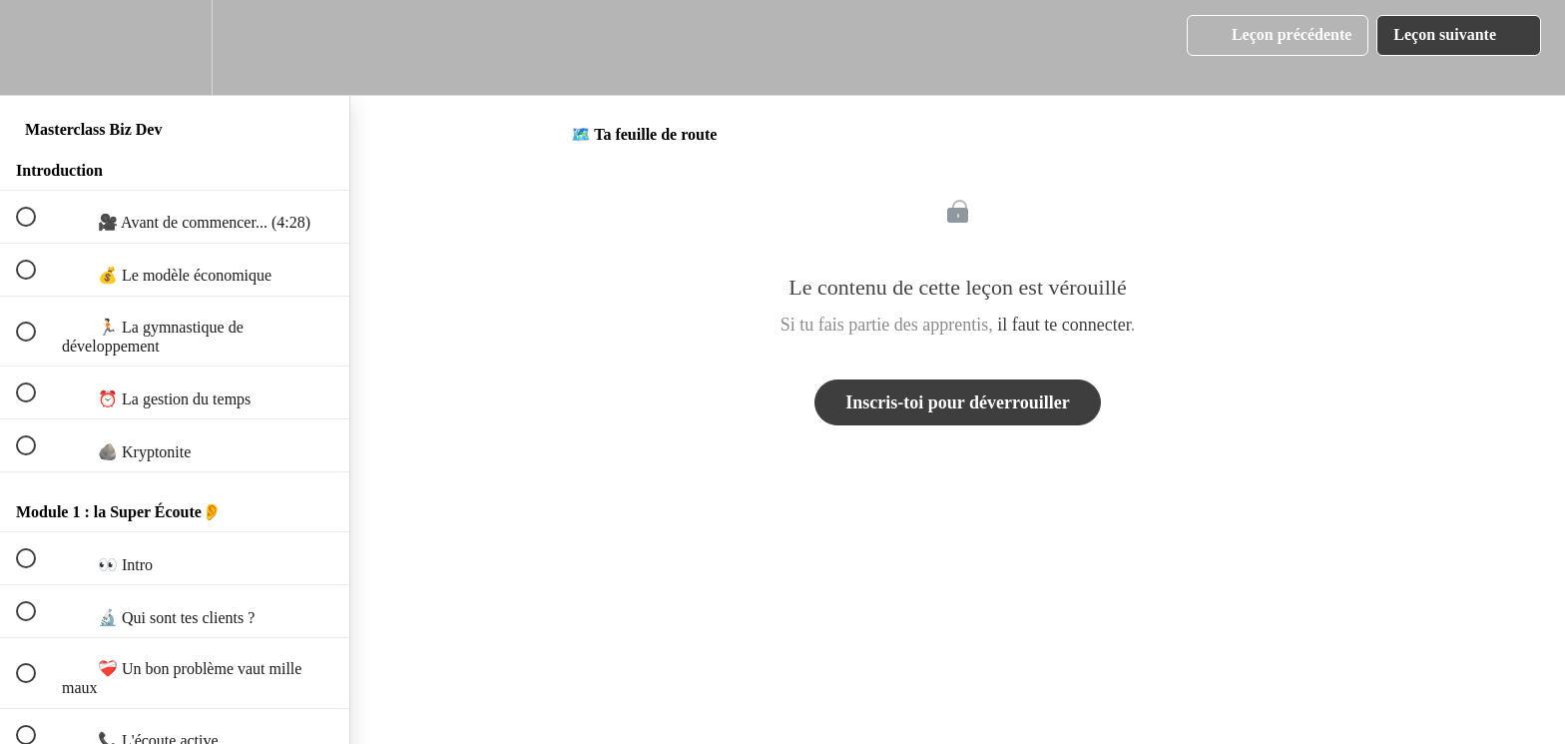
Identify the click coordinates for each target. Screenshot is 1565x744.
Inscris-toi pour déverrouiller (957, 402)
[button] (37, 47)
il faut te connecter (1063, 325)
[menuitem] (175, 47)
